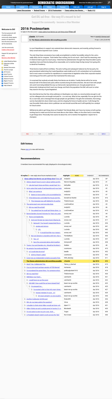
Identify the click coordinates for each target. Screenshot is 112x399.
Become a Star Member (8, 58)
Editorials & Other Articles (9, 64)
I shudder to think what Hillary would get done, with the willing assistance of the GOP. (55, 305)
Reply (104, 134)
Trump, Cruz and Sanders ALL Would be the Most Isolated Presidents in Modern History (55, 245)
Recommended (104, 175)
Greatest (35, 7)
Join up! (90, 7)
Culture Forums (8, 76)
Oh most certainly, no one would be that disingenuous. (56, 296)
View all (72, 32)
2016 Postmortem (55, 10)
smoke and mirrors (42, 226)
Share (91, 134)
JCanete (32, 36)
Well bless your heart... (34, 277)
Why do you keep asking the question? (39, 302)
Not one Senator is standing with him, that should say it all (50, 236)
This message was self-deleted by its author (45, 201)
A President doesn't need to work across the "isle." (43, 315)
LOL (39, 229)
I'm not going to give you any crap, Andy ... (40, 312)
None (77, 175)
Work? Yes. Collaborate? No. (36, 264)
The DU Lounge (8, 70)
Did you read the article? (37, 207)
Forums (62, 7)
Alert (50, 134)
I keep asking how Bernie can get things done (53, 32)
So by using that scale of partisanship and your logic (44, 188)
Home (8, 7)
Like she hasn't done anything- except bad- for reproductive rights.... (51, 185)
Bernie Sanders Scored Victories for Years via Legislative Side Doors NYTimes (52, 213)
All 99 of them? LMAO (38, 255)
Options (80, 134)
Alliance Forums (8, 78)
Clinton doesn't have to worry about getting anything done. (46, 182)
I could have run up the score (38, 280)
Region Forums (8, 81)
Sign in (103, 7)
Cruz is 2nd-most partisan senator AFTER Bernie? (43, 267)
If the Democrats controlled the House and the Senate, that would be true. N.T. (55, 198)
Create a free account (8, 49)
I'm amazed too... (37, 286)
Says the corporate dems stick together (46, 242)
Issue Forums (8, 74)
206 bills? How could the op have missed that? (44, 283)
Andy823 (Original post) (103, 36)
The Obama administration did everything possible (44, 261)
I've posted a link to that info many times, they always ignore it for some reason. (60, 289)
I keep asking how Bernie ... (75, 10)
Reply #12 (91, 10)
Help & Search (8, 85)
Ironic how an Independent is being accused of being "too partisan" (48, 258)
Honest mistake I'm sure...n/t (45, 293)
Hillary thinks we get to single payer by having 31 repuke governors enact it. (51, 308)
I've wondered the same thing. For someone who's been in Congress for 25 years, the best (56, 270)
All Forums (7, 72)
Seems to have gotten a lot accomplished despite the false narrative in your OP (57, 195)
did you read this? (32, 274)
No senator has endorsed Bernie (37, 248)
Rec (27, 134)
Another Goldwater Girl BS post (37, 299)
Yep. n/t (36, 239)
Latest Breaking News (10, 61)
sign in (28, 149)
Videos (49, 7)
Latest (22, 7)
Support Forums (8, 83)
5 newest (90, 175)
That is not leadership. (36, 217)
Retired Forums (39, 10)
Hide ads (76, 7)
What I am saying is (35, 191)
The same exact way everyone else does (39, 204)
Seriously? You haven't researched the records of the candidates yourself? (58, 223)
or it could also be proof (37, 251)
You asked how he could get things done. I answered (48, 210)
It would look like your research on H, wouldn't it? (56, 232)
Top (39, 134)
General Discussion (9, 67)
